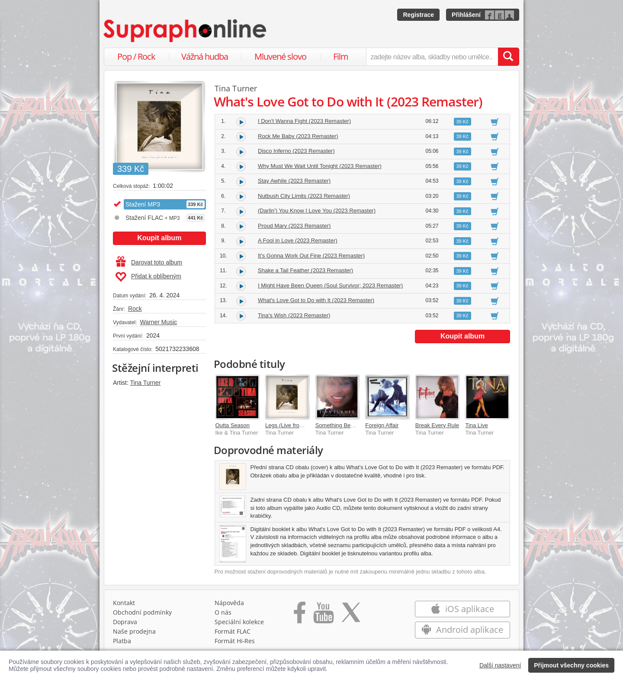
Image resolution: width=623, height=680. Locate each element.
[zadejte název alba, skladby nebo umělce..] (432, 57)
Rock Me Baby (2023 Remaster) (298, 136)
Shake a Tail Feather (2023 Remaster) (305, 270)
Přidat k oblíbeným (148, 277)
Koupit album (159, 238)
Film (340, 56)
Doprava (125, 622)
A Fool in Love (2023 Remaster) (297, 240)
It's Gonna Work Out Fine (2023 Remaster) (311, 255)
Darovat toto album (149, 262)
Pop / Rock (136, 56)
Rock (135, 308)
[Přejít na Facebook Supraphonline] (299, 615)
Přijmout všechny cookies (571, 665)
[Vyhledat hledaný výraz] (508, 57)
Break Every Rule (437, 425)
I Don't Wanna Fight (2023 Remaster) (304, 121)
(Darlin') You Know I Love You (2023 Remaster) (317, 210)
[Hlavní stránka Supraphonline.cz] (185, 30)
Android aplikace (462, 629)
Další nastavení (500, 665)
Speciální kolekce (239, 622)
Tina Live (476, 425)
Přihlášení (466, 14)
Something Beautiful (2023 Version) (359, 425)
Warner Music (158, 322)
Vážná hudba (204, 56)
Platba (122, 641)
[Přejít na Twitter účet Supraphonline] (351, 615)
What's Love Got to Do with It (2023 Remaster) (316, 300)
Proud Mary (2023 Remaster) (294, 225)
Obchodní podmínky (142, 612)
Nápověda (229, 603)
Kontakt (124, 603)
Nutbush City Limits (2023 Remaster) (304, 196)
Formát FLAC (232, 631)
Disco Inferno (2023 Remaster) (296, 151)
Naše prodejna (134, 631)
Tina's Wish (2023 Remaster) (294, 315)
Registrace (418, 14)
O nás (223, 612)
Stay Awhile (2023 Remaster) (294, 180)
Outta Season (232, 425)
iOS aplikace (462, 609)
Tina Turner (145, 382)
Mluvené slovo (280, 56)
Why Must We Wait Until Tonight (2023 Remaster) (320, 166)
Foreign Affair (381, 425)
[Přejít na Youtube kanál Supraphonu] (323, 615)
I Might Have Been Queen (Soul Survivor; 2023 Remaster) (330, 285)
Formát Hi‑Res (235, 641)
